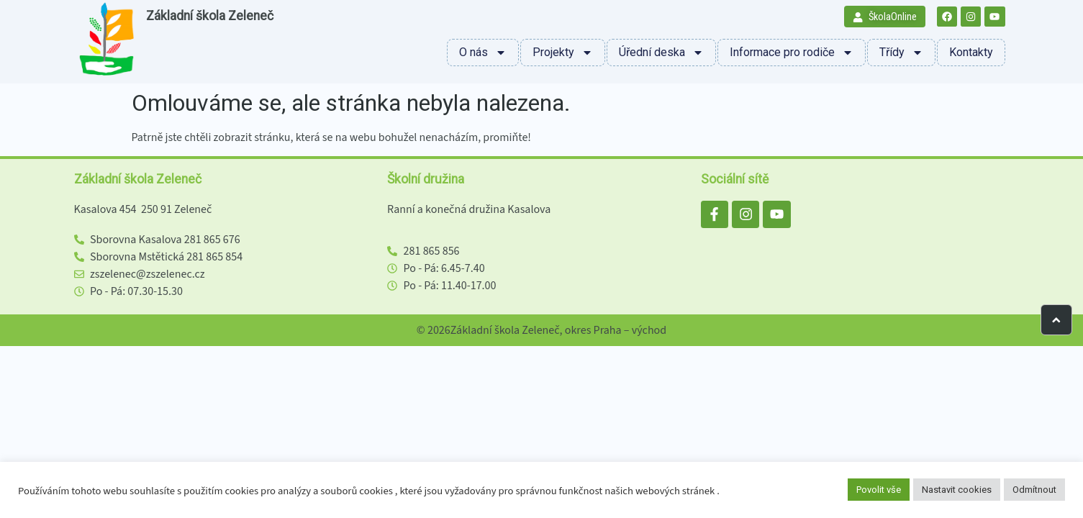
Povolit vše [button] (878, 489)
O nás (483, 52)
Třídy (901, 52)
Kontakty (971, 52)
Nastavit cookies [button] (957, 489)
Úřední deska (661, 52)
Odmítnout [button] (1034, 489)
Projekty (563, 52)
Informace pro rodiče (791, 52)
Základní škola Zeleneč (209, 16)
